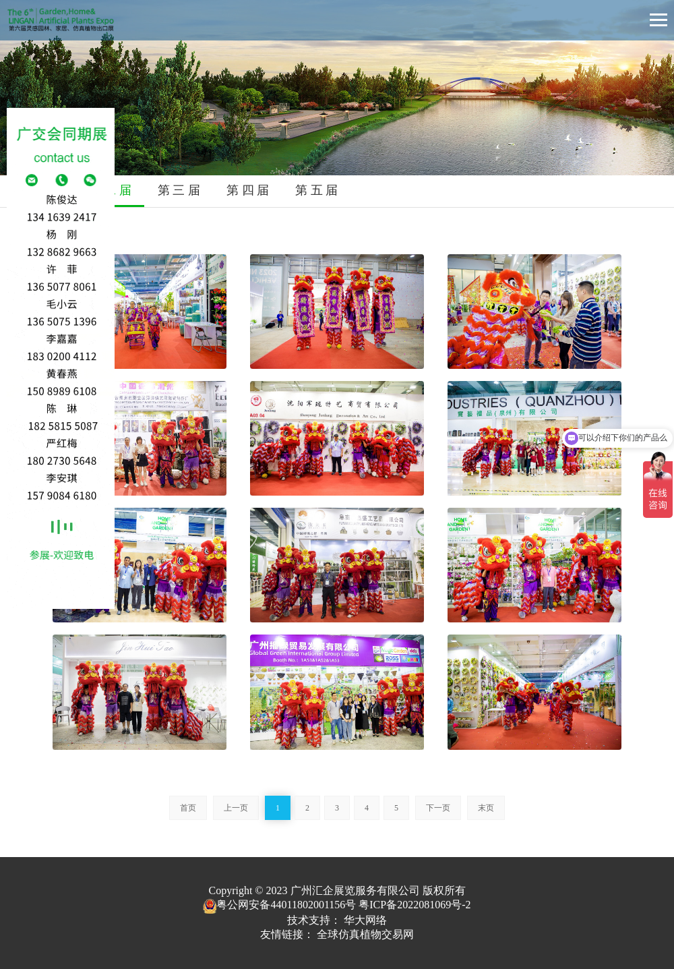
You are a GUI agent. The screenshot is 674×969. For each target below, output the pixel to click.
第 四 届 (247, 190)
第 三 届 (179, 190)
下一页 (438, 808)
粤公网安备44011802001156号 (279, 904)
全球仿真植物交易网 (365, 934)
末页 (486, 808)
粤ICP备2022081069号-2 (414, 904)
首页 (188, 808)
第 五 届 (316, 190)
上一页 (236, 808)
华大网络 (365, 920)
